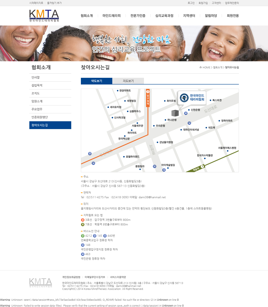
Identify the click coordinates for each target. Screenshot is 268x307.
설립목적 (36, 85)
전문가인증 (138, 16)
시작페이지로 (36, 2)
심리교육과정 (164, 16)
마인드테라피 (112, 16)
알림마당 (211, 16)
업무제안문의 (232, 2)
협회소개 (84, 16)
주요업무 (36, 109)
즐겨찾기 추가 (54, 2)
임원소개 (36, 101)
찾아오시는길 (39, 125)
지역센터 (189, 16)
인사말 (35, 77)
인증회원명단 (39, 117)
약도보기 (96, 81)
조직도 (35, 93)
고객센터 (216, 2)
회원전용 (230, 16)
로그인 (191, 2)
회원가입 (203, 2)
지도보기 (128, 81)
